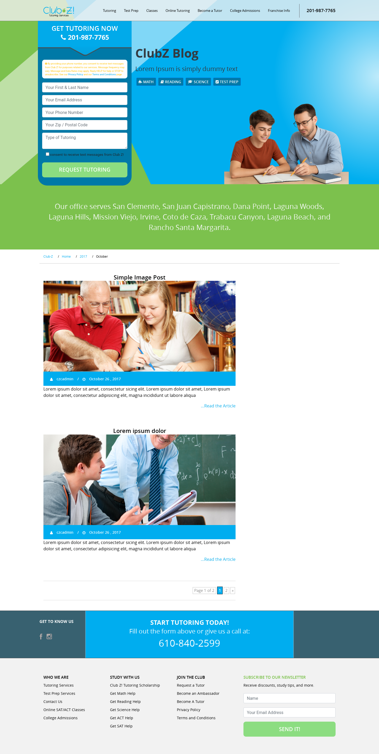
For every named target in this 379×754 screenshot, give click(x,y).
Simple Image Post (140, 277)
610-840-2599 (189, 643)
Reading (171, 81)
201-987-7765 (321, 10)
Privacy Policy (75, 74)
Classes (152, 10)
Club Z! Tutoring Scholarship (135, 685)
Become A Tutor (191, 701)
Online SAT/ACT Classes (64, 709)
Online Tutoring (178, 10)
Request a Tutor (191, 685)
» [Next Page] (232, 590)
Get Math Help (123, 693)
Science (198, 81)
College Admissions (245, 10)
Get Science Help (125, 709)
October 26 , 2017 (101, 378)
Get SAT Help (121, 725)
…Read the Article (218, 406)
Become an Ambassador (198, 693)
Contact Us (52, 701)
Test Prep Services (59, 693)
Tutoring (109, 10)
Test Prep (131, 10)
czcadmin (61, 378)
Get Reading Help (125, 701)
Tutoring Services (58, 685)
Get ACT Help (121, 717)
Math (146, 81)
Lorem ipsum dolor (139, 431)
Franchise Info (279, 10)
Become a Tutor (210, 10)
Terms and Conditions (104, 74)
